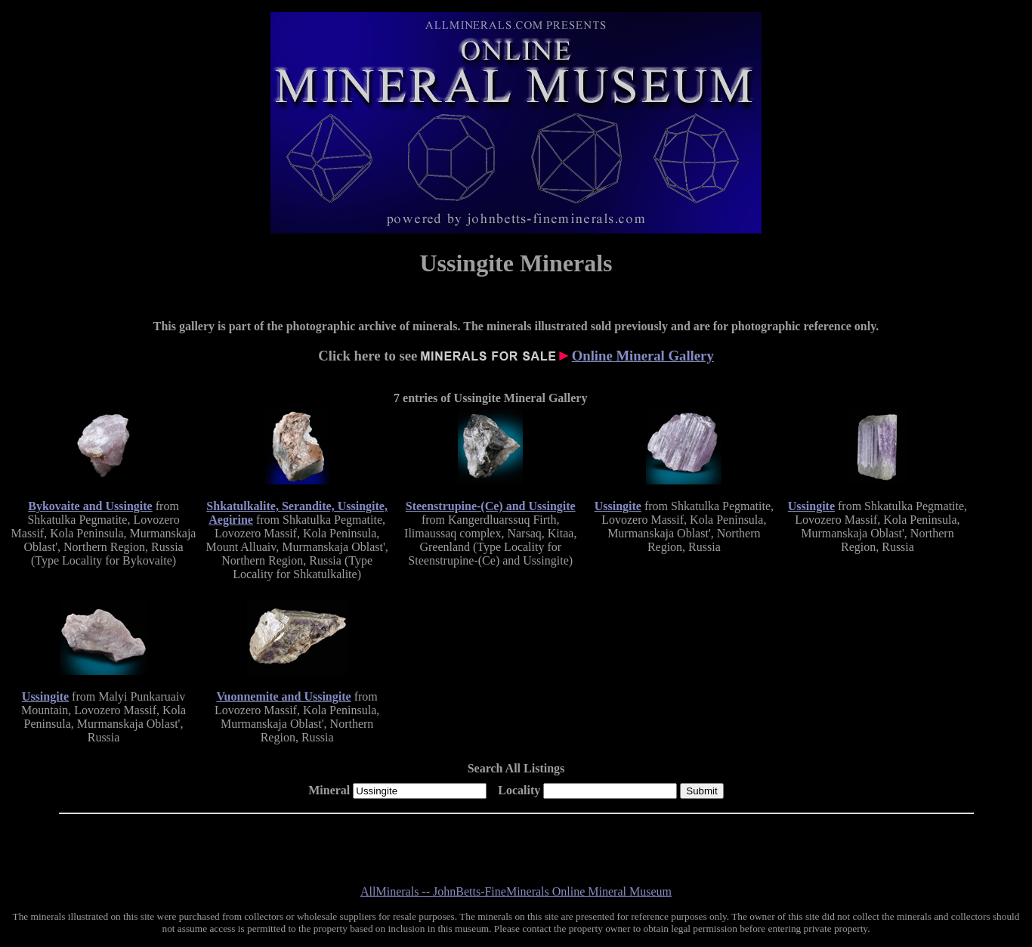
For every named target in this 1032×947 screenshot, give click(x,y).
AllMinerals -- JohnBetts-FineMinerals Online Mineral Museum (516, 891)
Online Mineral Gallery (643, 356)
